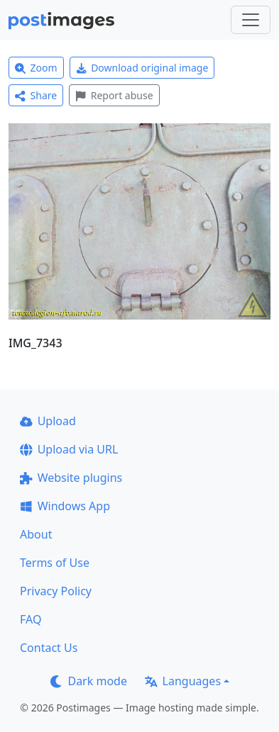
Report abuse (114, 95)
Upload (48, 421)
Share (36, 95)
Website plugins (71, 477)
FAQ (30, 619)
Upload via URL (69, 449)
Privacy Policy (56, 591)
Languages (183, 681)
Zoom (36, 67)
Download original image (142, 67)
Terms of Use (54, 562)
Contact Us (48, 647)
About (36, 534)
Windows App (65, 506)
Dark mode (88, 681)
